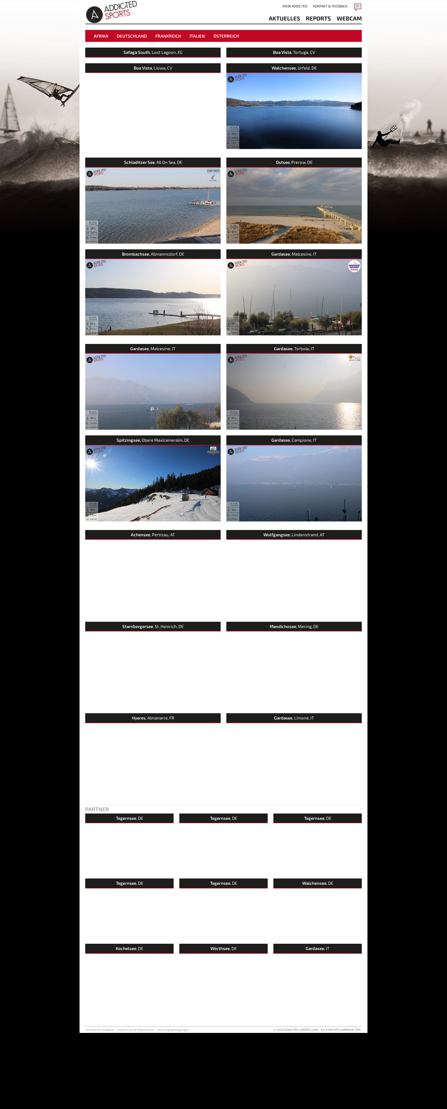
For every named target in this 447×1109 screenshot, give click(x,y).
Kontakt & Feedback (330, 6)
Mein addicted (295, 6)
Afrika (101, 35)
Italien (197, 35)
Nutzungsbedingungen (173, 1106)
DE (357, 6)
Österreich (226, 35)
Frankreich (168, 35)
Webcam (349, 18)
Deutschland (132, 35)
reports (318, 18)
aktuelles (284, 18)
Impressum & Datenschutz (136, 1106)
